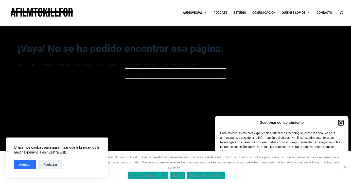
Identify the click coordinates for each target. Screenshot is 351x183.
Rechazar (50, 164)
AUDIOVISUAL (196, 13)
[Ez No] (344, 167)
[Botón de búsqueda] (221, 73)
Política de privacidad (206, 175)
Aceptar (25, 164)
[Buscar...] (170, 73)
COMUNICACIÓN (263, 12)
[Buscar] (341, 12)
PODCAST (220, 12)
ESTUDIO (240, 12)
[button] (340, 122)
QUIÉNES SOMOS (297, 13)
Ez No (177, 175)
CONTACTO (324, 12)
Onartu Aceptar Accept (148, 175)
